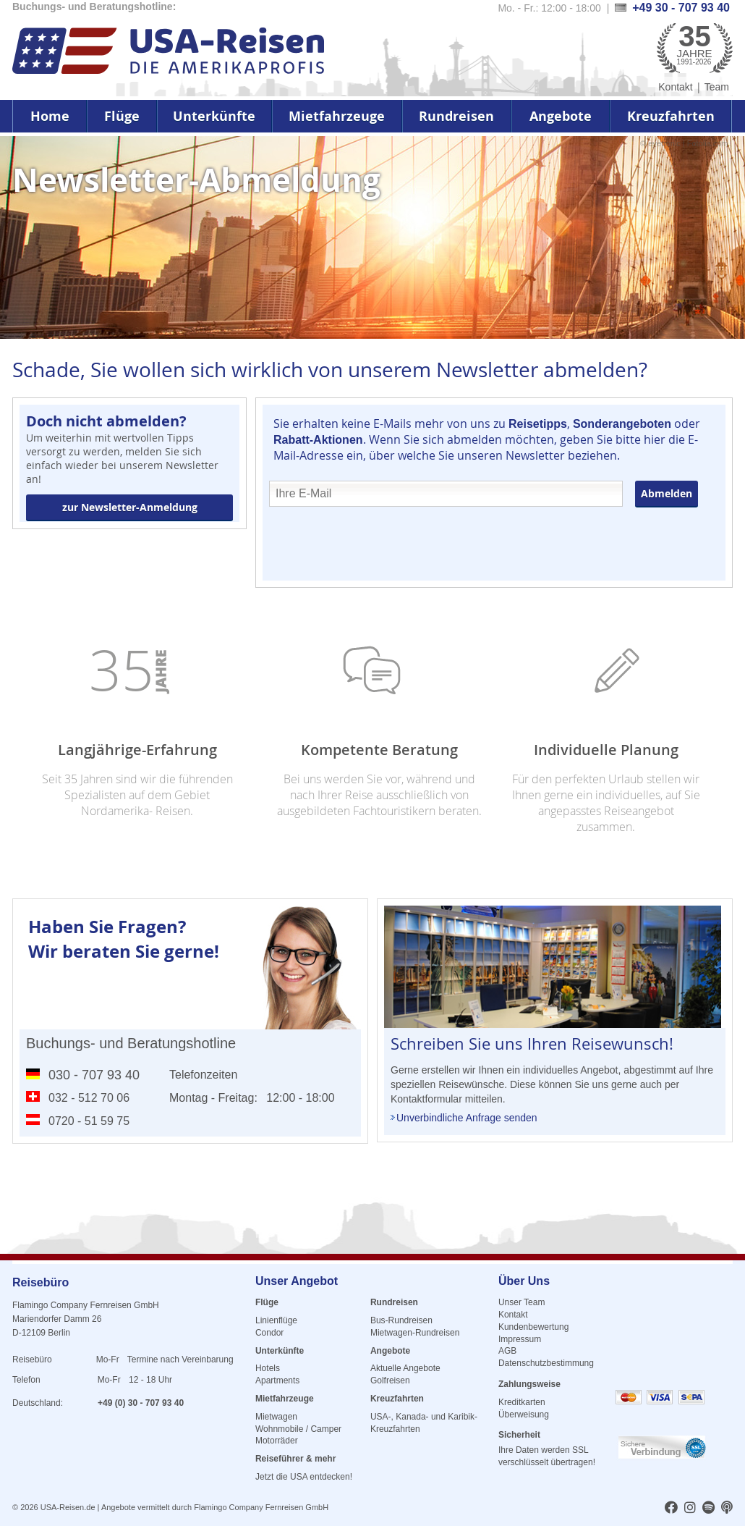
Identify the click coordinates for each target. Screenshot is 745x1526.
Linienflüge (276, 1320)
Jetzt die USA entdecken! (303, 1477)
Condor (269, 1333)
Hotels (267, 1368)
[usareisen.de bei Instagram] (690, 1508)
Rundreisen (456, 116)
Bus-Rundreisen (401, 1320)
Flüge (122, 116)
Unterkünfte (214, 116)
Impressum (519, 1339)
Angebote (560, 116)
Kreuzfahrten (671, 116)
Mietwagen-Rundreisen (414, 1333)
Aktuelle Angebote (405, 1368)
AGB (507, 1351)
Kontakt (675, 87)
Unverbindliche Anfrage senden (466, 1118)
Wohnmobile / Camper (298, 1429)
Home (49, 116)
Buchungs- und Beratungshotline (131, 1043)
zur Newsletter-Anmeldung (129, 507)
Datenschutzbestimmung (546, 1363)
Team (716, 87)
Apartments (277, 1380)
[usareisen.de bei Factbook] (671, 1508)
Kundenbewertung (533, 1327)
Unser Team (521, 1302)
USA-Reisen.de (68, 1507)
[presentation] (379, 546)
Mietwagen (276, 1417)
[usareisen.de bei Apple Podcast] (727, 1508)
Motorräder (276, 1441)
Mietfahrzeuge (337, 116)
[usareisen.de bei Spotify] (708, 1508)
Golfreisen (390, 1380)
